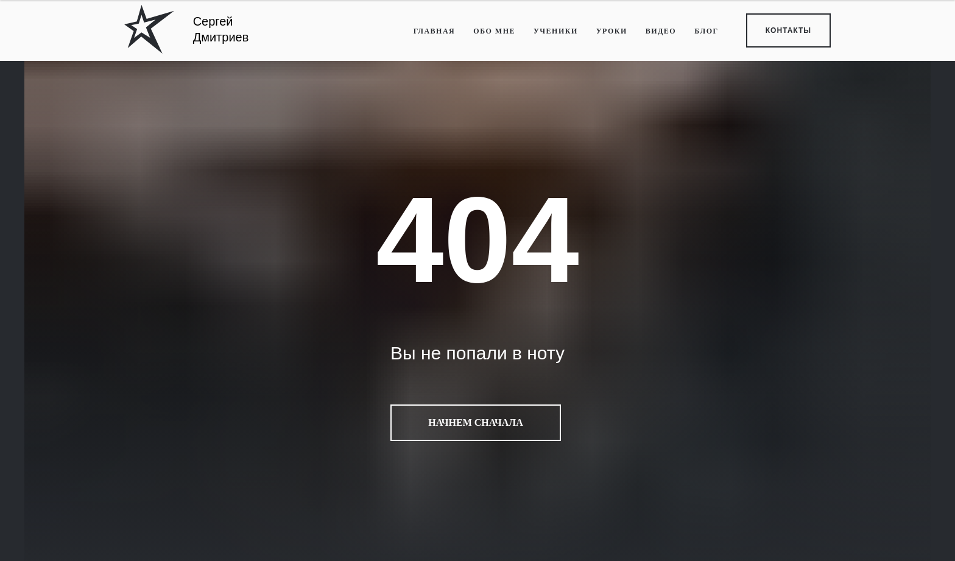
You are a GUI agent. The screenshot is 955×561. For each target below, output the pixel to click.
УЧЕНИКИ (556, 31)
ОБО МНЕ (494, 31)
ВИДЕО (661, 31)
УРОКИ (611, 31)
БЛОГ (706, 31)
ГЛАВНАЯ (435, 31)
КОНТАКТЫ (788, 30)
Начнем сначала (475, 423)
